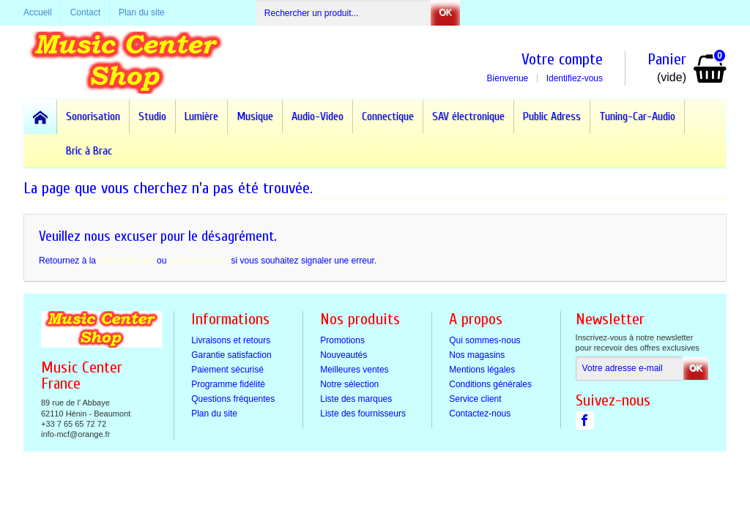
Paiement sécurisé (227, 370)
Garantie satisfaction (231, 355)
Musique (255, 116)
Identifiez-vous (574, 78)
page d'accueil (126, 260)
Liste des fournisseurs (363, 413)
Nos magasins (477, 355)
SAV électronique (468, 116)
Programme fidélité (228, 384)
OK (445, 12)
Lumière (201, 116)
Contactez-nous (479, 413)
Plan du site (214, 413)
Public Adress (552, 116)
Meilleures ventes (354, 370)
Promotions (342, 340)
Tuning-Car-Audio (637, 116)
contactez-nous (199, 260)
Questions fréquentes (233, 399)
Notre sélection (349, 384)
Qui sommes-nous (484, 340)
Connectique (388, 116)
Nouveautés (343, 355)
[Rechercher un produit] (343, 13)
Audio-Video (318, 116)
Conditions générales (490, 384)
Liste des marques (356, 399)
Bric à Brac (89, 150)
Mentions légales (482, 370)
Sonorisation (93, 116)
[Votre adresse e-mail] (629, 368)
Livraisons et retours (230, 340)
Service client (475, 399)
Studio (152, 116)
